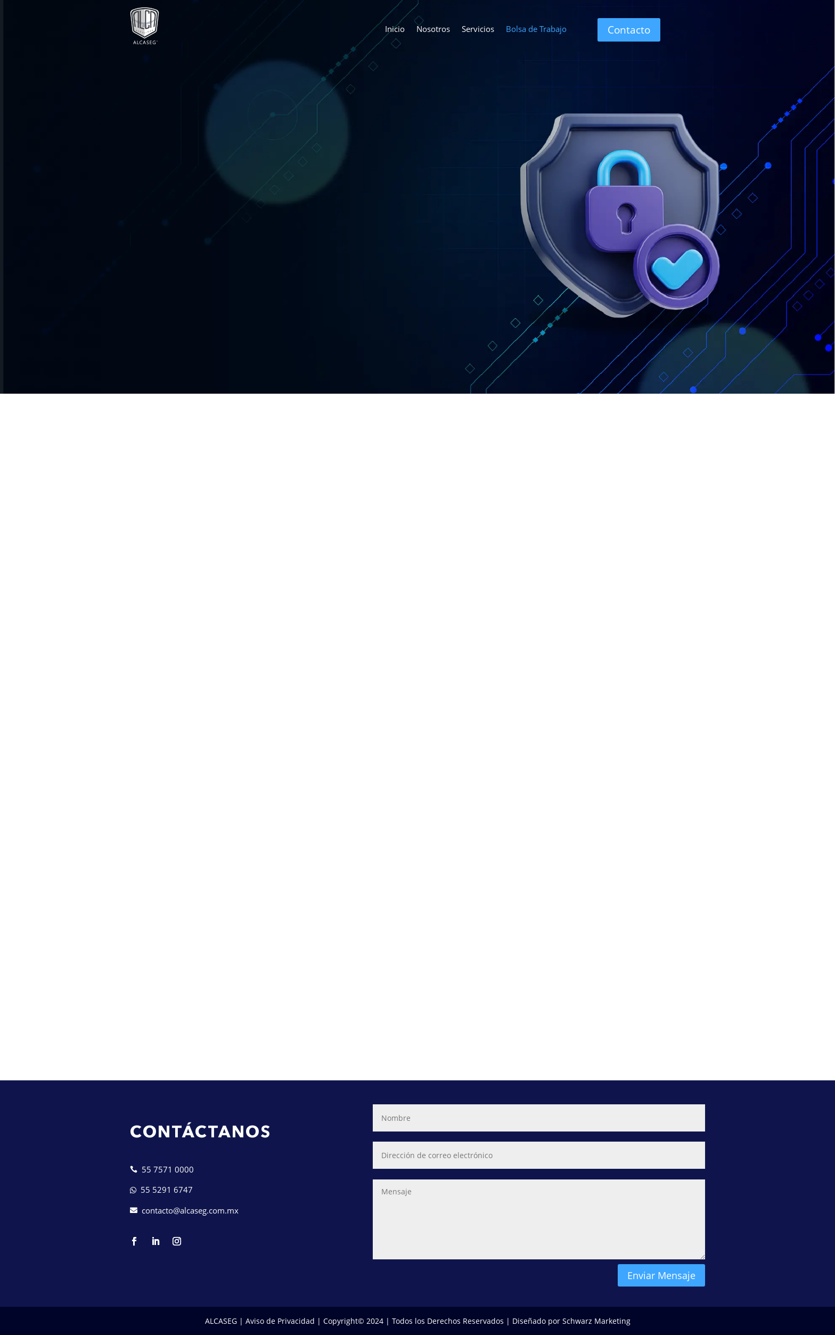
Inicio (395, 29)
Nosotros (433, 29)
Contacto (629, 30)
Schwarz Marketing (596, 1321)
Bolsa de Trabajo (536, 29)
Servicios (478, 29)
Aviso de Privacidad (280, 1321)
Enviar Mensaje (661, 1275)
